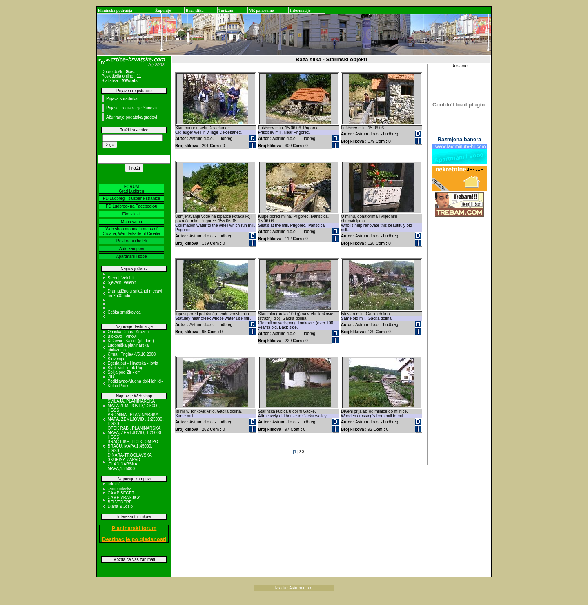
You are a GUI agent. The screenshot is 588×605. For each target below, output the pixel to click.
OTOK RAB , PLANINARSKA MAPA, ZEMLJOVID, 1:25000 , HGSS (135, 432)
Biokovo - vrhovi (121, 336)
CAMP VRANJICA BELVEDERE (123, 499)
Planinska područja (115, 10)
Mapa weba (131, 221)
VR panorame (261, 10)
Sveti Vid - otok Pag (125, 368)
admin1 (114, 484)
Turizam (225, 10)
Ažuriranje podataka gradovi (131, 117)
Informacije (300, 10)
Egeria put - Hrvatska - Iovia (132, 363)
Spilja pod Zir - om (123, 372)
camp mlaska (119, 488)
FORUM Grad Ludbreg (131, 188)
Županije (163, 10)
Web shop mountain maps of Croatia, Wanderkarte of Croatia (131, 231)
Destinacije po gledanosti (134, 539)
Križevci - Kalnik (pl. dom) (130, 341)
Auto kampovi (131, 248)
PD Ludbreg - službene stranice (131, 198)
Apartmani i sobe (131, 256)
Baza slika (195, 10)
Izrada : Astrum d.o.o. (293, 588)
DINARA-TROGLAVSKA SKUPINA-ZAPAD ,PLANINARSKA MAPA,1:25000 (129, 462)
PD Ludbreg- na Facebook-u (131, 206)
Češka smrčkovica (123, 312)
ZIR (110, 377)
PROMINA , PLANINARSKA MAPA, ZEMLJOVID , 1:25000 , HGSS (135, 419)
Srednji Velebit (120, 278)
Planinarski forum (134, 528)
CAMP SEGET (120, 493)
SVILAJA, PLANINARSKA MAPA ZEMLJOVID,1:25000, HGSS (133, 405)
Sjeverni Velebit (121, 282)
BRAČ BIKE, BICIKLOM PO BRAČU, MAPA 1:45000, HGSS (132, 446)
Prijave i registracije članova (131, 108)
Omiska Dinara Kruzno (128, 332)
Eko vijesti (131, 214)
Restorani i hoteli (131, 241)
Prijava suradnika (122, 98)
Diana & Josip (120, 506)
